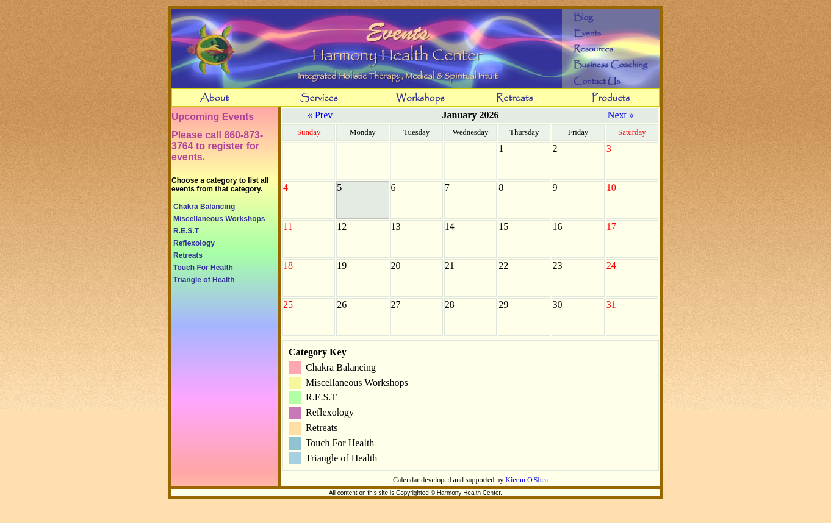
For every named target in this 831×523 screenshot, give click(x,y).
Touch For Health (203, 267)
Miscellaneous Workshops (219, 219)
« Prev (320, 115)
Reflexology (194, 243)
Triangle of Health (204, 280)
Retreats (188, 255)
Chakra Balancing (204, 206)
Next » (621, 115)
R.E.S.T (186, 231)
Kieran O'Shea (526, 479)
